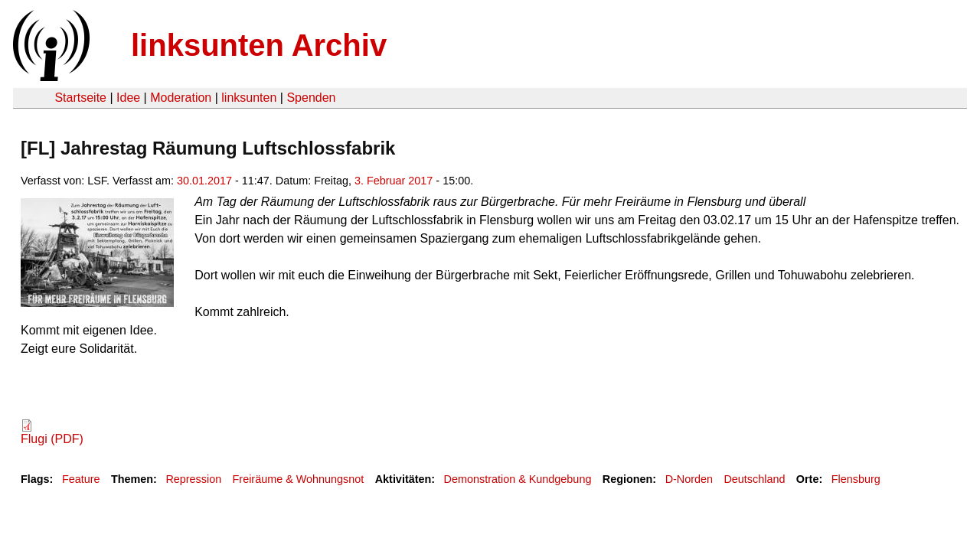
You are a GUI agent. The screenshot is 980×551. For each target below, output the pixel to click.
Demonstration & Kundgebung (518, 479)
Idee (128, 97)
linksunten (248, 97)
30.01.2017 (204, 180)
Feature (81, 479)
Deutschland (754, 479)
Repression (193, 479)
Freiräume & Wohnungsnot (298, 479)
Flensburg (855, 479)
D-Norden (689, 479)
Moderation (180, 97)
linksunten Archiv (259, 45)
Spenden (310, 97)
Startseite (80, 97)
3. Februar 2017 (393, 180)
